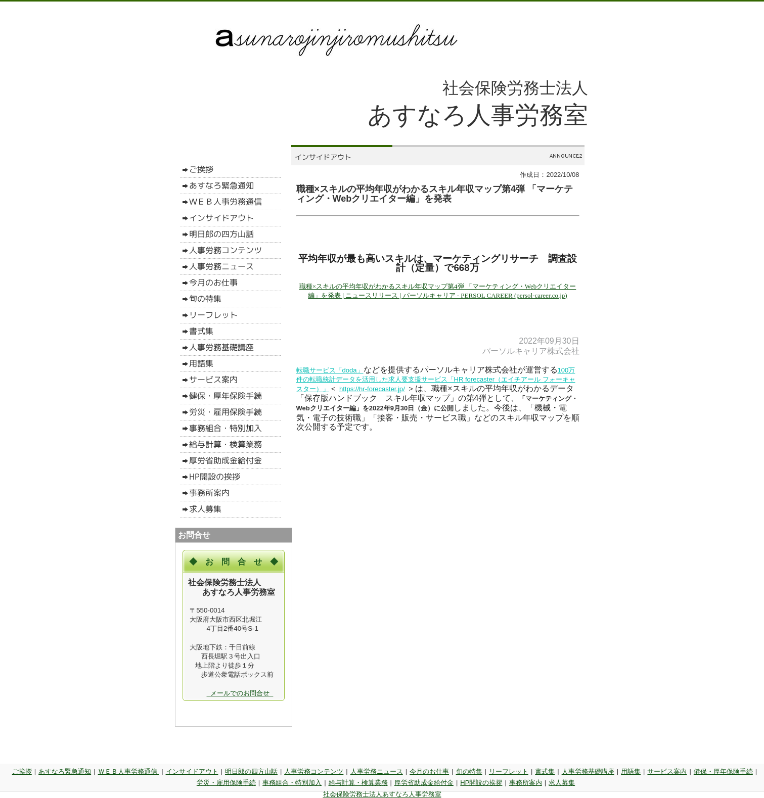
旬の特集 (469, 771)
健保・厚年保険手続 (723, 771)
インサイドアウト (192, 771)
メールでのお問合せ (240, 693)
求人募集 (562, 782)
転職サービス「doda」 (330, 370)
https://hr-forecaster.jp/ (372, 389)
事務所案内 (525, 782)
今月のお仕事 (429, 771)
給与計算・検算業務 (358, 782)
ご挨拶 (22, 771)
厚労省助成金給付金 (424, 782)
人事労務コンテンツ (313, 771)
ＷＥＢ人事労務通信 (128, 771)
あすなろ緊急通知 (64, 771)
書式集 (545, 771)
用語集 (631, 771)
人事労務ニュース (376, 771)
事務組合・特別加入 (292, 782)
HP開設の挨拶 (481, 782)
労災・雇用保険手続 (226, 782)
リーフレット (508, 771)
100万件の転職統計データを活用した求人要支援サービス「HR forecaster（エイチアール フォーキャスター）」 (435, 379)
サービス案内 (667, 771)
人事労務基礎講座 (588, 771)
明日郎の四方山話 (251, 771)
